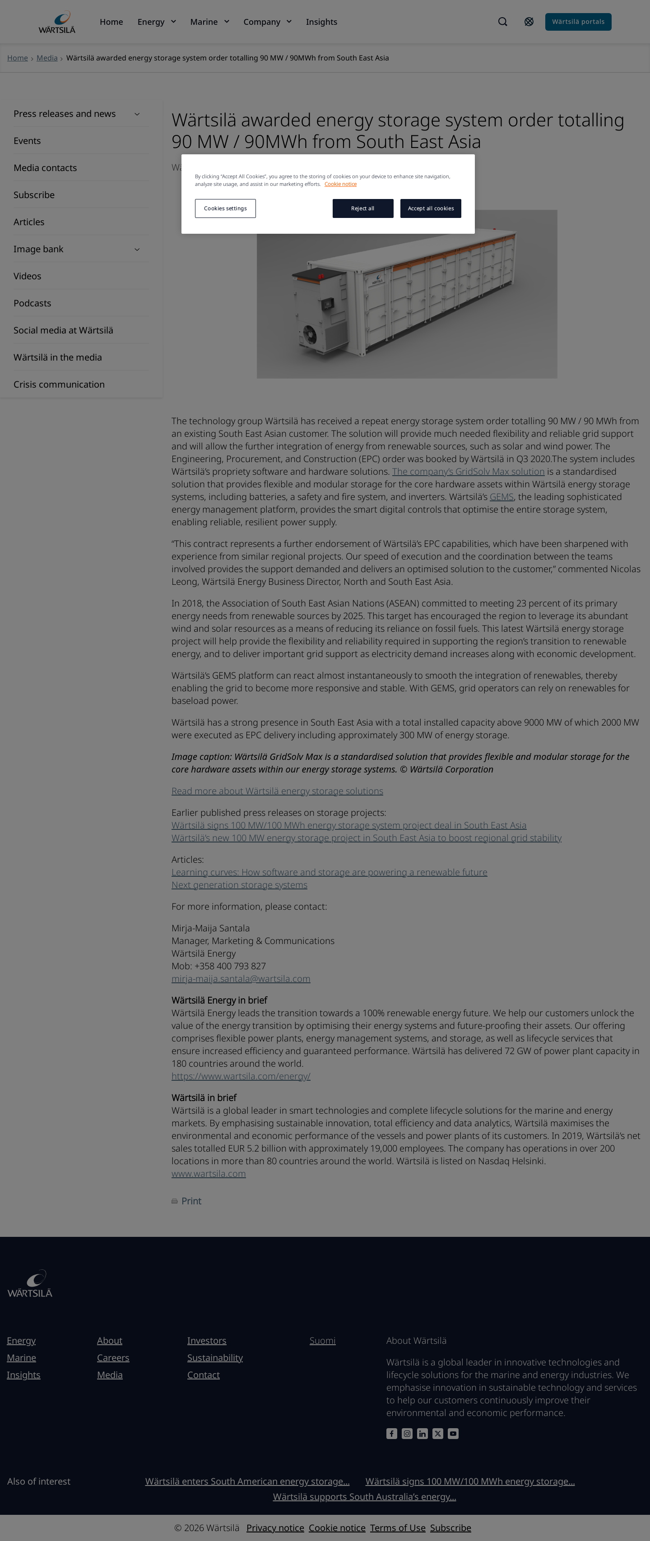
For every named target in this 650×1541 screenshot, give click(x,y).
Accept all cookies (431, 208)
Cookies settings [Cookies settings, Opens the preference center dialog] (225, 208)
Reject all (363, 208)
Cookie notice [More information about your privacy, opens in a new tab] (341, 183)
